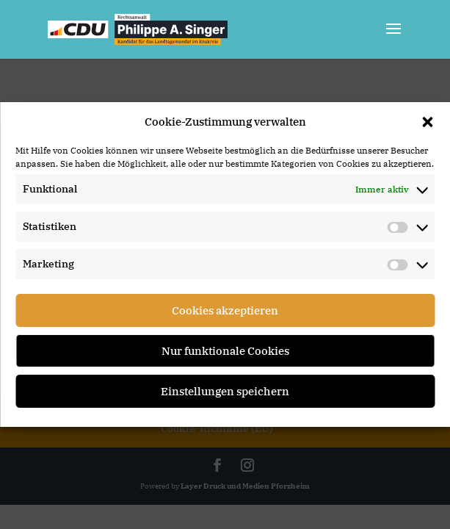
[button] (427, 122)
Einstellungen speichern (225, 391)
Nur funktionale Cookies (225, 351)
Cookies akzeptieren (225, 310)
